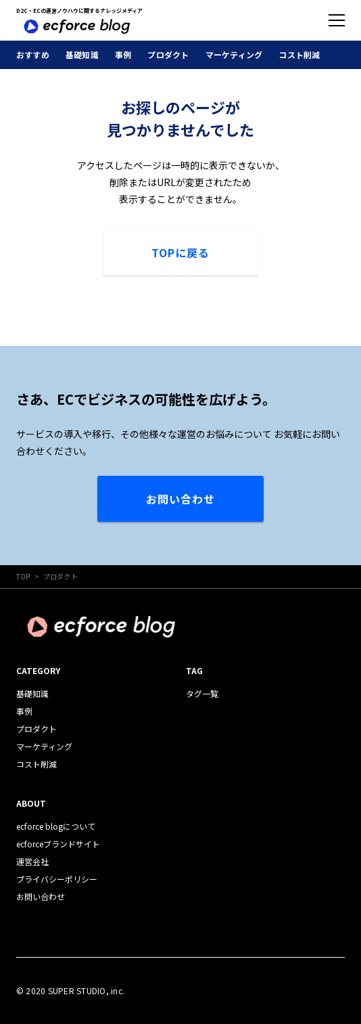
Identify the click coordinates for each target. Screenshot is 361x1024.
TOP (23, 576)
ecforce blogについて (55, 826)
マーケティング (234, 54)
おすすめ (32, 54)
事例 (123, 54)
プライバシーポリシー (56, 879)
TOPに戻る (180, 252)
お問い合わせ (180, 499)
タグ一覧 (202, 693)
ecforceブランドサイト (58, 843)
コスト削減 (299, 54)
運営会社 (32, 861)
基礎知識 (82, 54)
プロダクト (168, 54)
